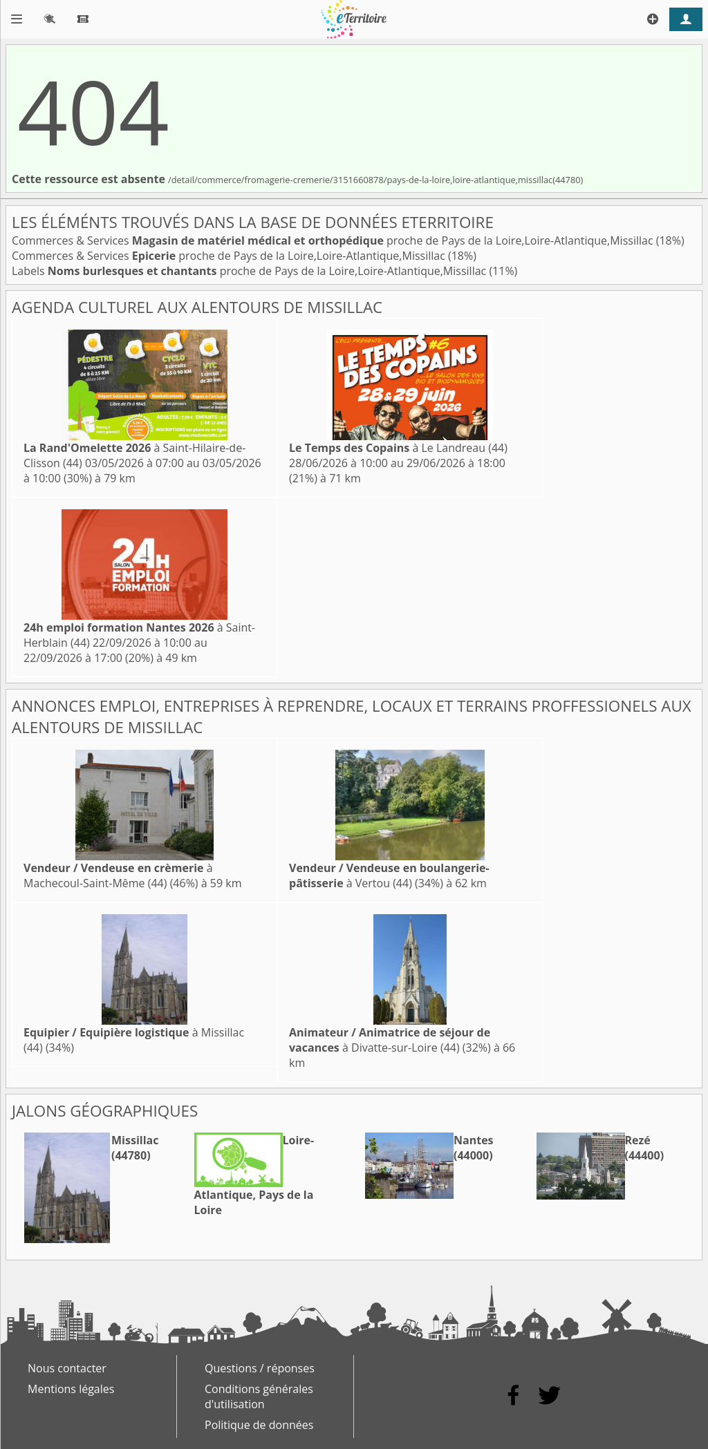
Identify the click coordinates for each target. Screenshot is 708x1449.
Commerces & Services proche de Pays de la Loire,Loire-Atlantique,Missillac (334, 240)
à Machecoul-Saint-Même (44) (118, 875)
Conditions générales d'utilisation (259, 1396)
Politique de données (259, 1424)
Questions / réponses (260, 1368)
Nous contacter (67, 1368)
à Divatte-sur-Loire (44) (389, 1040)
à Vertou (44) (389, 875)
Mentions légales (71, 1388)
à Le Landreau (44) (398, 447)
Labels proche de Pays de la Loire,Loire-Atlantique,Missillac (250, 270)
